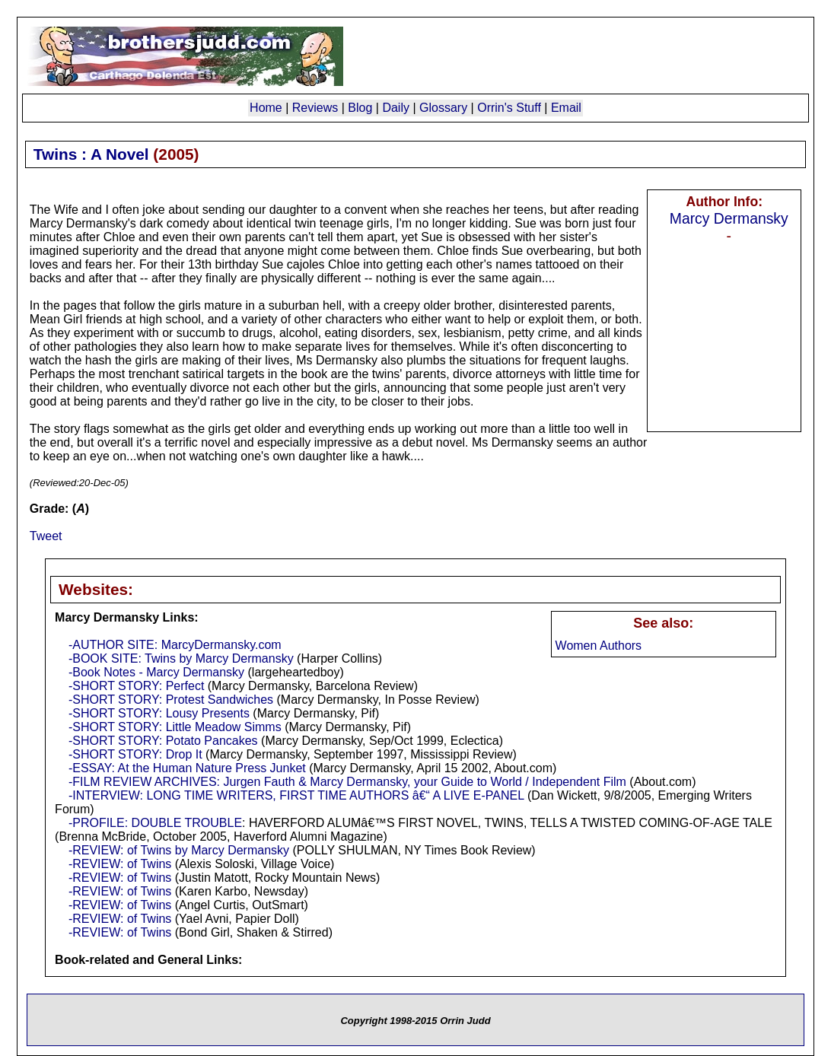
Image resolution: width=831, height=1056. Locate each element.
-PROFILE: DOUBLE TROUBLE (155, 822)
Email (566, 107)
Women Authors (599, 645)
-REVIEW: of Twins (119, 863)
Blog (360, 107)
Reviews (315, 107)
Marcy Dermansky (729, 218)
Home (266, 107)
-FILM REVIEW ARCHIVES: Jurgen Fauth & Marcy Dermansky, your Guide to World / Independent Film (347, 781)
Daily (395, 107)
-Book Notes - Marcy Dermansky (156, 672)
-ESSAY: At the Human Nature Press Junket (187, 768)
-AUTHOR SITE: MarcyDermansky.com (175, 644)
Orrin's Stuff (509, 107)
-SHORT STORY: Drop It (135, 754)
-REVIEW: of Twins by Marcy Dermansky (178, 850)
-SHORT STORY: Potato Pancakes (163, 740)
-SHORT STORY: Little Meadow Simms (175, 726)
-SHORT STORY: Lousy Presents (159, 713)
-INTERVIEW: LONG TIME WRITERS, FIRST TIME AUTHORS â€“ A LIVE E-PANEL (296, 795)
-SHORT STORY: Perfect (136, 685)
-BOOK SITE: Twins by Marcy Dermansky (181, 658)
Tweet (46, 536)
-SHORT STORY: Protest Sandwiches (170, 699)
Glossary (443, 107)
